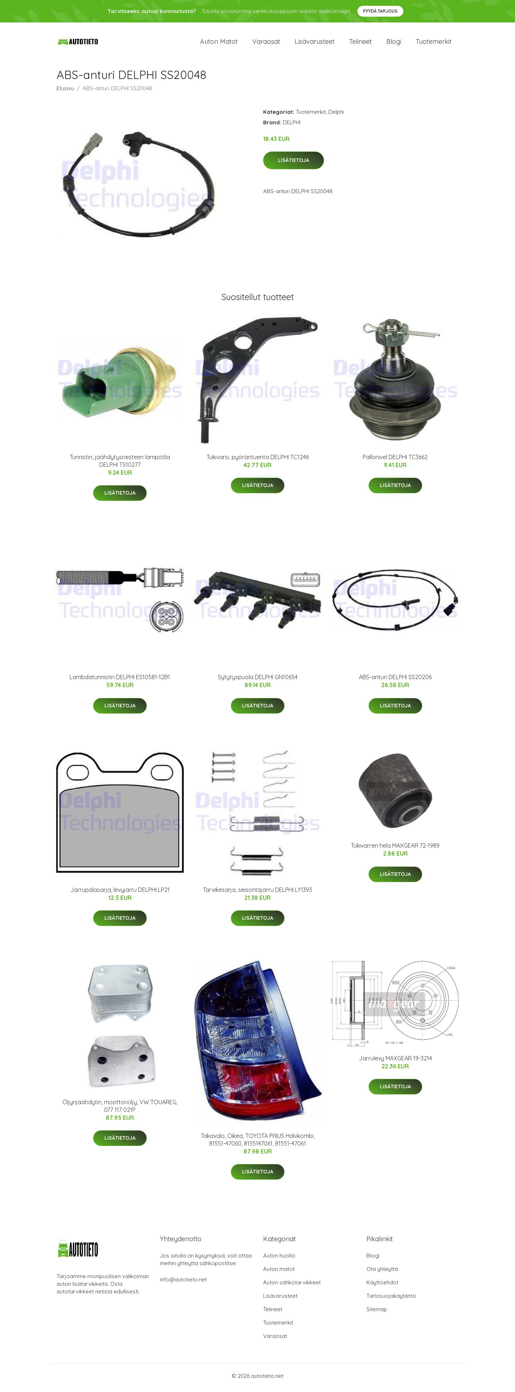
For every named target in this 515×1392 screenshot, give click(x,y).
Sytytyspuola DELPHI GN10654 (258, 681)
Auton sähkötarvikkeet (292, 1286)
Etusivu (65, 91)
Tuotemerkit (434, 43)
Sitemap (376, 1312)
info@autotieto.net (183, 1283)
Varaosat (266, 43)
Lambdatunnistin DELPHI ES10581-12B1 (120, 681)
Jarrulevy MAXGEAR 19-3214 (395, 1061)
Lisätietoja (293, 164)
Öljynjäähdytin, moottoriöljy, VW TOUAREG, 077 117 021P (120, 1109)
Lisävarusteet (315, 43)
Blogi (393, 43)
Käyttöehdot (382, 1286)
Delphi (336, 115)
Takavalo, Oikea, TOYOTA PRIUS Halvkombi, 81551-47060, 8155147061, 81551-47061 (258, 1143)
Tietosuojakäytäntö (391, 1299)
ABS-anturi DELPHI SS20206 (395, 681)
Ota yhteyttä (382, 1272)
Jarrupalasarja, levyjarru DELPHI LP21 (120, 893)
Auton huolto (279, 1259)
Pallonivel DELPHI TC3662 (395, 460)
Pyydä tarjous (380, 11)
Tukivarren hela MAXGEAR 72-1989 (395, 849)
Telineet (360, 43)
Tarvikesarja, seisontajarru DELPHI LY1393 (257, 893)
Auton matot (219, 43)
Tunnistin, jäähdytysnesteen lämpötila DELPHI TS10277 (120, 464)
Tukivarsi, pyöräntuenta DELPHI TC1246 (258, 460)
